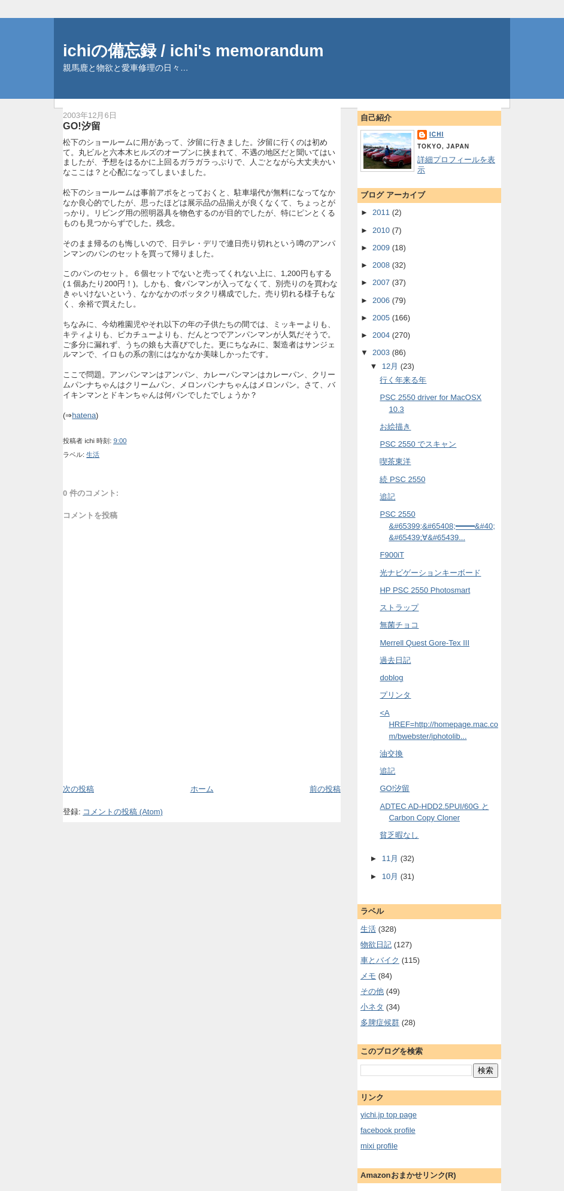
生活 (92, 454)
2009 (382, 247)
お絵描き (395, 426)
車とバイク (379, 960)
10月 (391, 876)
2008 (382, 264)
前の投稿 (325, 788)
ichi (436, 134)
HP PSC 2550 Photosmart (425, 590)
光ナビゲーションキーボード (430, 572)
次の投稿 (78, 788)
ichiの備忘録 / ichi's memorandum (193, 50)
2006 (382, 300)
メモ (368, 975)
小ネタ (372, 1006)
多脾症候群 (379, 1022)
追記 (387, 496)
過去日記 (395, 660)
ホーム (202, 788)
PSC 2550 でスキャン (418, 444)
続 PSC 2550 (402, 479)
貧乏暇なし (399, 835)
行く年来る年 (403, 379)
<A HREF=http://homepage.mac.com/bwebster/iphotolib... (439, 724)
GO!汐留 (82, 125)
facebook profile (388, 1130)
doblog (391, 677)
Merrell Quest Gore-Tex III (424, 642)
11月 (391, 858)
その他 (372, 991)
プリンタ (395, 694)
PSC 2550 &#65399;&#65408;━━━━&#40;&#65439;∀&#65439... (437, 526)
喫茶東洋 (395, 461)
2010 (382, 230)
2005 (382, 317)
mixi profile (379, 1145)
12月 (391, 366)
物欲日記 (376, 944)
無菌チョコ (399, 624)
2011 (382, 212)
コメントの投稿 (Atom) (123, 811)
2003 (382, 352)
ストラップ (399, 607)
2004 (382, 335)
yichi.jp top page (388, 1114)
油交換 (391, 753)
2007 (382, 282)
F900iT (392, 554)
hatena (84, 415)
